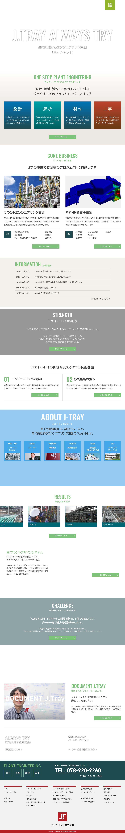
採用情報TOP (108, 789)
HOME (6, 789)
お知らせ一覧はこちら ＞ (100, 299)
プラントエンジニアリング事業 (63, 792)
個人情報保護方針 (87, 798)
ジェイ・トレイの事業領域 (61, 802)
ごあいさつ (30, 792)
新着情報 (7, 798)
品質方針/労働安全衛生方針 (36, 802)
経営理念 (29, 795)
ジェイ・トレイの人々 (110, 795)
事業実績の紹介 (86, 789)
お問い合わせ (8, 802)
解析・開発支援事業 (59, 795)
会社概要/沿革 (31, 799)
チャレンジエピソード (88, 792)
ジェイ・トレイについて (33, 789)
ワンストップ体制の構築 (61, 789)
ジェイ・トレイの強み (10, 792)
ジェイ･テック (30, 806)
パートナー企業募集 (87, 802)
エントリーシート (108, 802)
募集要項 (106, 799)
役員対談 (106, 792)
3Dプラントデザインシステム (62, 799)
